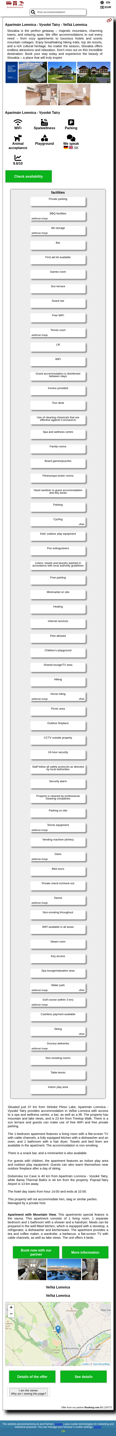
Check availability (28, 176)
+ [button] (11, 1308)
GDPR (97, 1427)
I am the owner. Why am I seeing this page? (28, 1392)
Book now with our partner (36, 1252)
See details (84, 1377)
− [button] (11, 1314)
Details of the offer (32, 1377)
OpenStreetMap (101, 1364)
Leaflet (85, 1364)
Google (58, 1424)
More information (85, 1252)
